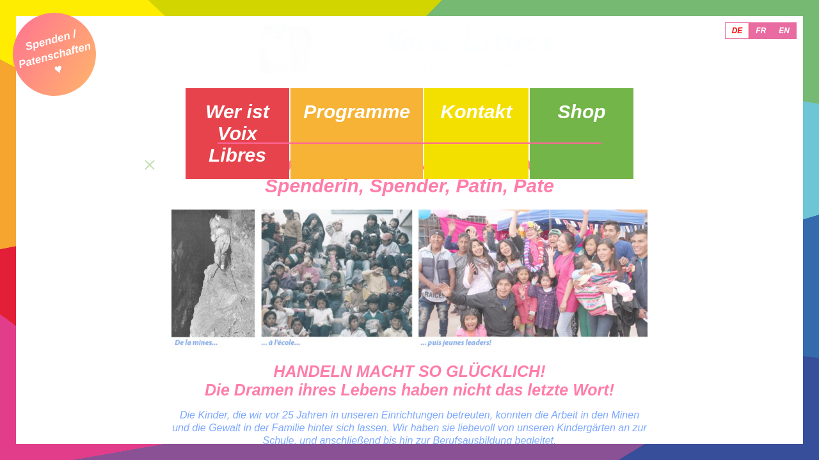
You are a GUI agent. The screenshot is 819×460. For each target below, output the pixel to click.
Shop (567, 100)
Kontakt (462, 100)
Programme (356, 100)
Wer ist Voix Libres (252, 106)
